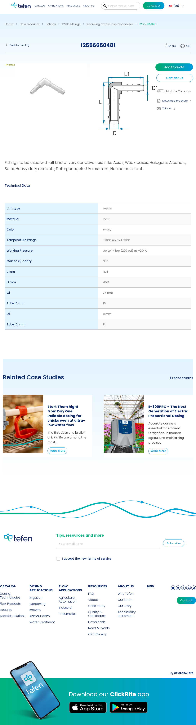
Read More (57, 451)
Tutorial (167, 108)
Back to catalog (19, 45)
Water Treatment (42, 622)
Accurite (6, 610)
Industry (35, 610)
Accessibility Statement (127, 614)
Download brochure (175, 101)
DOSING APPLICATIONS (41, 588)
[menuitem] (176, 5)
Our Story (124, 606)
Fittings (51, 24)
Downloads (96, 622)
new (150, 586)
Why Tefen (126, 594)
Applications (56, 5)
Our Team (125, 600)
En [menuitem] (176, 6)
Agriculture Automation (68, 599)
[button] (48, 104)
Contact (186, 600)
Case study (96, 606)
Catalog (40, 5)
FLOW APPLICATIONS (70, 588)
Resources (73, 5)
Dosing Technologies (10, 595)
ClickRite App (97, 634)
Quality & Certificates (96, 614)
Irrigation (35, 598)
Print (188, 46)
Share (172, 46)
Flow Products (29, 24)
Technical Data (17, 185)
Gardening (37, 604)
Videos (93, 600)
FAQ (91, 594)
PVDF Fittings (71, 24)
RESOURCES (97, 586)
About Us (88, 5)
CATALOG (8, 586)
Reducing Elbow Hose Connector (110, 24)
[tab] (17, 185)
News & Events (99, 628)
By (182, 673)
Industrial (65, 608)
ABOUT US (126, 586)
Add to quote (174, 67)
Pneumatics (67, 614)
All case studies (181, 378)
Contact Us (154, 5)
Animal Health (39, 616)
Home (9, 24)
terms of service (99, 559)
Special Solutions (12, 616)
